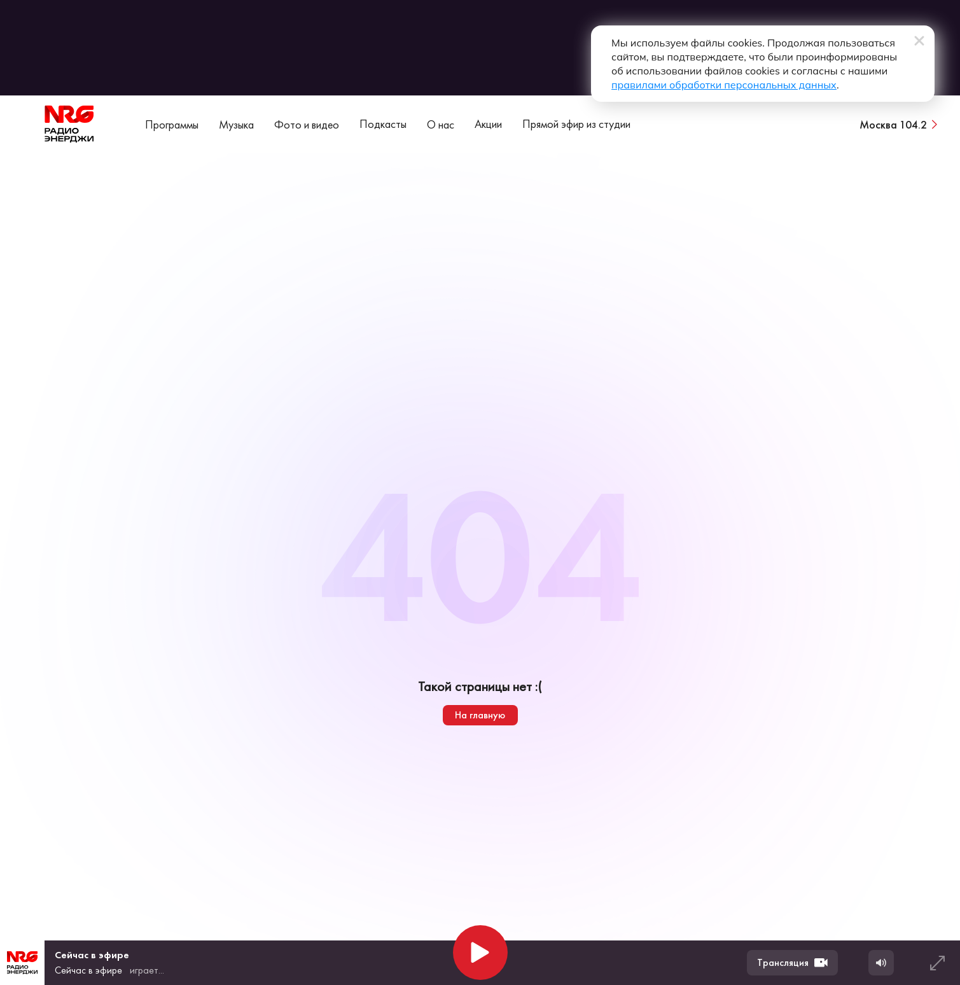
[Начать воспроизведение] (480, 952)
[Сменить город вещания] (899, 124)
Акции (488, 123)
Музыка (236, 124)
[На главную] (69, 124)
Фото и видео (306, 124)
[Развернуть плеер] (937, 962)
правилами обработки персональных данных (724, 84)
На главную (480, 715)
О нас (440, 124)
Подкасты (383, 123)
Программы (171, 124)
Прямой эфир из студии (576, 123)
